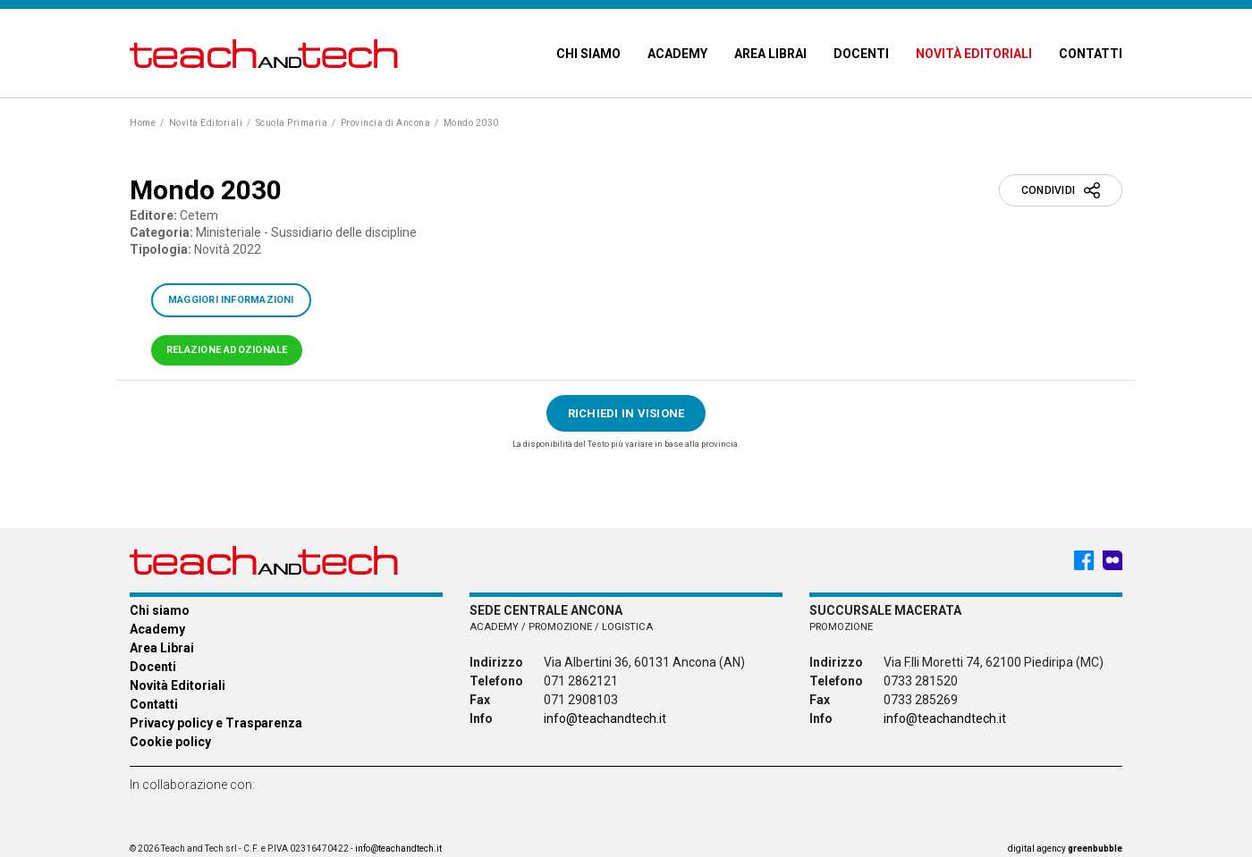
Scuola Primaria (292, 123)
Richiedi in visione (626, 413)
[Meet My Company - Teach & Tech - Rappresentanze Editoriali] (1112, 560)
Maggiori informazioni (231, 300)
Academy (677, 53)
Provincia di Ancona (386, 123)
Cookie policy (170, 742)
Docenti (861, 53)
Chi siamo (588, 53)
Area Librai (770, 53)
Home (143, 123)
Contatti (1090, 53)
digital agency (1065, 848)
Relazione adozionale (226, 350)
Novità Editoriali (974, 53)
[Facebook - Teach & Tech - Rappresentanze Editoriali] (1084, 560)
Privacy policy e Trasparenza (216, 723)
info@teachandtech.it (605, 718)
